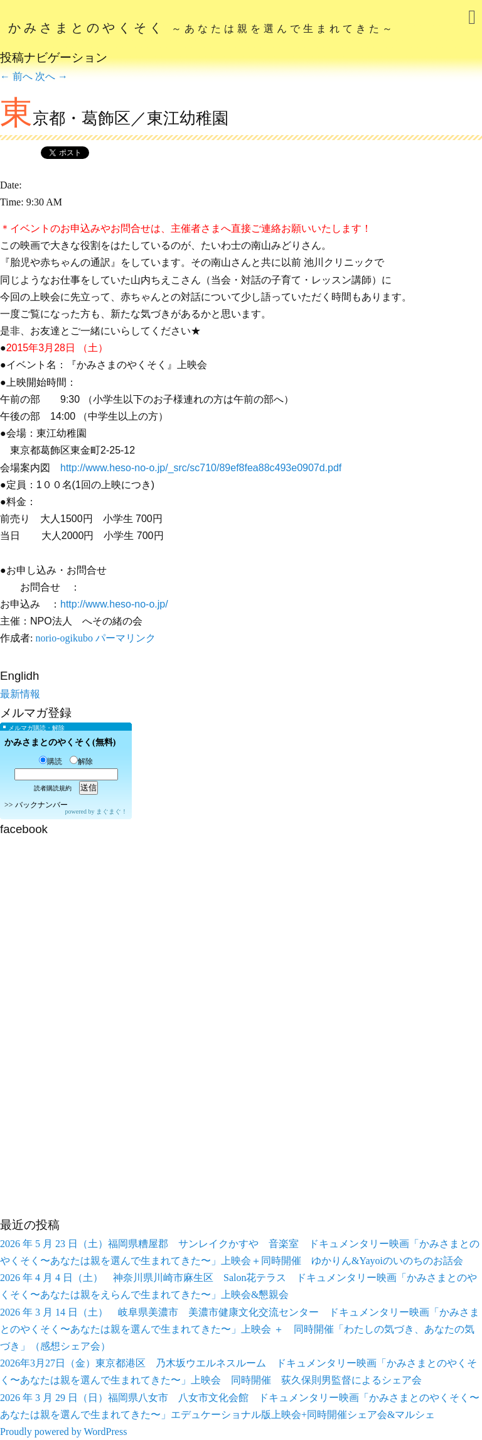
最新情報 (20, 694)
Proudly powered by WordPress (63, 1431)
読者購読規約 (53, 788)
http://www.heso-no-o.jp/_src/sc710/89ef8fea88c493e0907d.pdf (200, 467)
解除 (81, 761)
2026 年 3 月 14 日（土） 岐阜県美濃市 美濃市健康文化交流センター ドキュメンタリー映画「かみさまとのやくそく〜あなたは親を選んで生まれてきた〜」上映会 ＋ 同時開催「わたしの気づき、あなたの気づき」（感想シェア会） (239, 1329)
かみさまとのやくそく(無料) (59, 742)
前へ (16, 76)
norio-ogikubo (64, 638)
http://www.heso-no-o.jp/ (114, 604)
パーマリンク (125, 638)
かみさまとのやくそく (201, 28)
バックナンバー (41, 804)
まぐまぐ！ (111, 811)
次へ (51, 76)
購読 (50, 761)
